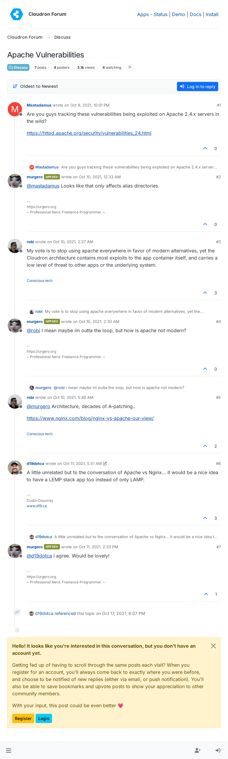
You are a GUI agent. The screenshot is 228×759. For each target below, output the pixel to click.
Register (23, 718)
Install (212, 14)
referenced (65, 613)
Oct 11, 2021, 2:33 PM (98, 546)
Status (160, 14)
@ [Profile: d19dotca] (39, 556)
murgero (35, 176)
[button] (8, 751)
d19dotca (35, 463)
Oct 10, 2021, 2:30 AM (99, 321)
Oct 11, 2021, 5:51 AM (82, 463)
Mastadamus (39, 105)
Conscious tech (40, 280)
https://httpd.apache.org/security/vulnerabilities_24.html (89, 133)
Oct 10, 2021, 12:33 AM (100, 176)
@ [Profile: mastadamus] (43, 186)
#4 (218, 321)
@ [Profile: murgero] (38, 406)
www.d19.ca (37, 506)
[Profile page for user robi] (15, 246)
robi (30, 241)
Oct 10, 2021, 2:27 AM (73, 241)
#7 (218, 546)
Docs (195, 14)
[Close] (213, 646)
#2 (218, 176)
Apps (143, 14)
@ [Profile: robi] (33, 330)
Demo (178, 14)
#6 (218, 463)
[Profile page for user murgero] (15, 181)
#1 (219, 105)
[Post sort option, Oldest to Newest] (35, 86)
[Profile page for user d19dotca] (15, 467)
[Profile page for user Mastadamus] (15, 109)
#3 (218, 241)
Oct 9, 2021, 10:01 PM (90, 105)
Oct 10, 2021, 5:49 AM (73, 397)
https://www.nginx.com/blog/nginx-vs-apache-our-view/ (90, 418)
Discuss (18, 67)
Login (43, 718)
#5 (218, 397)
